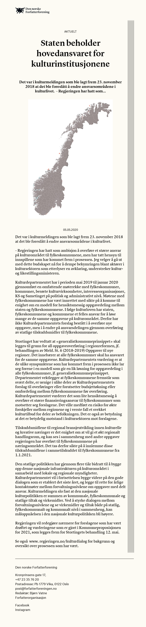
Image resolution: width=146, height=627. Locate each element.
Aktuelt (70, 31)
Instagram (22, 609)
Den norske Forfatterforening (32, 10)
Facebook (22, 605)
